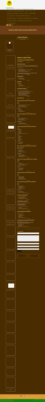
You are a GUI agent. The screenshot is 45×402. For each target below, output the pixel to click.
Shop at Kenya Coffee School (32, 13)
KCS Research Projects (20, 18)
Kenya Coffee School (9, 7)
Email (18, 245)
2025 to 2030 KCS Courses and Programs (12, 18)
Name (18, 242)
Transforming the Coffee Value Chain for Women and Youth (25, 20)
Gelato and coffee (19, 221)
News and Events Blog (35, 18)
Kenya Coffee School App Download (11, 23)
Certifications (21, 13)
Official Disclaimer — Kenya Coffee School (12, 20)
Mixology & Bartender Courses (27, 18)
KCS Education (26, 13)
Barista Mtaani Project (9, 13)
